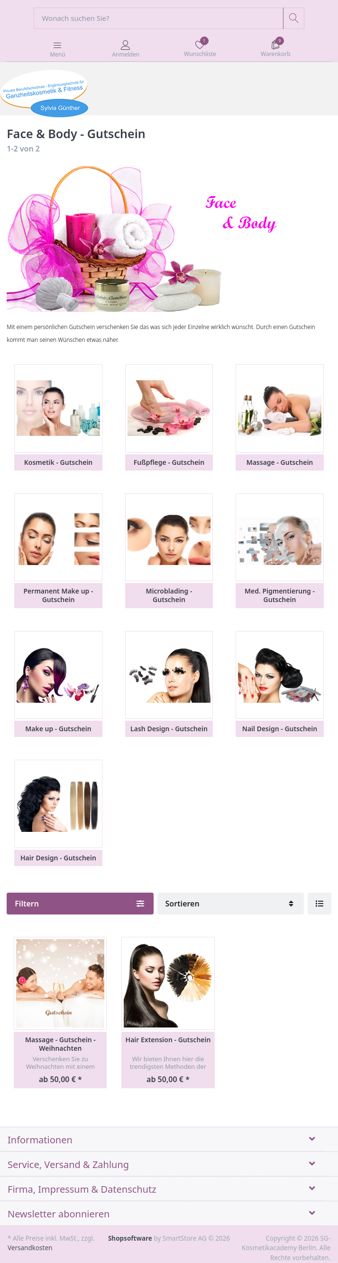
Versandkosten (30, 1248)
